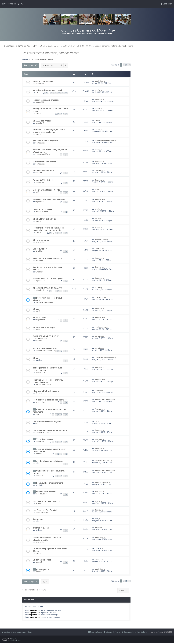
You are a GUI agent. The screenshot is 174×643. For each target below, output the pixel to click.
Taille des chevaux (44, 439)
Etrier (35, 358)
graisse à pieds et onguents (45, 140)
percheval (98, 367)
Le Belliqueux (100, 298)
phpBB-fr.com (16, 640)
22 (52, 93)
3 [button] (126, 65)
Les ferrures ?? (40, 249)
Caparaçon (38, 519)
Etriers (36, 309)
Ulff (37, 192)
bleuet (97, 219)
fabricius (39, 173)
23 (55, 93)
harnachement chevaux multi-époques (50, 430)
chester (98, 90)
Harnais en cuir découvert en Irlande (49, 199)
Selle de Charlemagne (43, 81)
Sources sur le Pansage (43, 327)
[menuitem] (20, 3)
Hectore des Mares (43, 154)
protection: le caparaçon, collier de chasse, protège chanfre (49, 130)
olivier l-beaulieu (42, 512)
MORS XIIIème (39, 317)
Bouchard (98, 100)
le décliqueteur (41, 494)
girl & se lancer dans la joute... (49, 461)
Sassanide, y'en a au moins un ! (47, 501)
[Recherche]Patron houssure (46, 391)
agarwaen (40, 202)
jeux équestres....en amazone (46, 100)
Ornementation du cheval (44, 162)
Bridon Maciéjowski (42, 560)
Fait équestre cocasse (46, 491)
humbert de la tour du (44, 350)
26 (66, 93)
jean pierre (99, 336)
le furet (38, 503)
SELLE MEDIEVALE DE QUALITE (47, 288)
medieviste (40, 84)
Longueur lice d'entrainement (49, 483)
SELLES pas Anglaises (43, 121)
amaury (98, 528)
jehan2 (38, 330)
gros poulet (40, 242)
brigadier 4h (40, 123)
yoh (37, 414)
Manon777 (40, 102)
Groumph (39, 393)
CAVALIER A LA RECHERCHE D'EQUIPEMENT (46, 337)
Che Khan (39, 251)
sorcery (39, 341)
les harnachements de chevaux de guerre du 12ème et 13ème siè (48, 229)
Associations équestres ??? (45, 348)
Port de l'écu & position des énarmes (50, 400)
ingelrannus (40, 281)
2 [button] (123, 65)
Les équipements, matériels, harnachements (50, 53)
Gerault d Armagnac (43, 384)
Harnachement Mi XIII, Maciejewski (48, 278)
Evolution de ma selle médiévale (47, 258)
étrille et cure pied (41, 240)
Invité (38, 311)
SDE (96, 190)
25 (62, 93)
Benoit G (98, 510)
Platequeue (40, 143)
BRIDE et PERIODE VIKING (44, 219)
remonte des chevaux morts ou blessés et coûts (47, 538)
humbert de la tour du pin (104, 399)
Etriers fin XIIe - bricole (43, 180)
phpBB (13, 638)
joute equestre (42, 569)
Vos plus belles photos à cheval (47, 90)
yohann (39, 453)
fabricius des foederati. (43, 170)
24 (59, 93)
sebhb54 (39, 572)
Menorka (98, 560)
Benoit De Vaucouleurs (44, 302)
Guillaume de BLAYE (102, 461)
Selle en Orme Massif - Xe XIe (46, 190)
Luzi (37, 92)
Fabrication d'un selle (42, 209)
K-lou (97, 120)
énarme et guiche (41, 528)
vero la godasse (101, 327)
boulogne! (39, 475)
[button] (129, 65)
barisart (39, 562)
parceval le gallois (101, 483)
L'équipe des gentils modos (42, 59)
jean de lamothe (42, 211)
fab (37, 424)
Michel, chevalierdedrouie (104, 140)
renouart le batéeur (43, 433)
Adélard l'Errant (101, 240)
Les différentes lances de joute (47, 421)
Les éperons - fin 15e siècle (45, 510)
